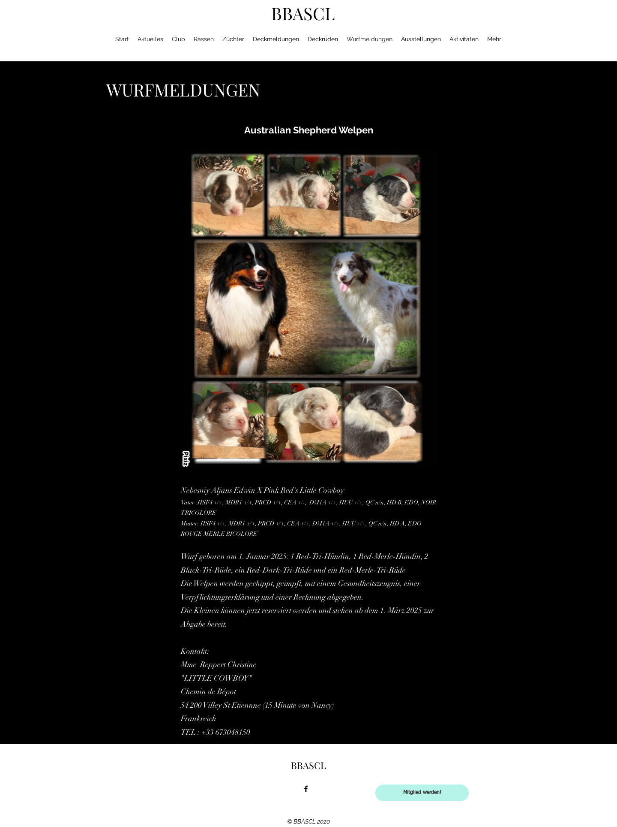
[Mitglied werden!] (422, 793)
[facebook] (306, 789)
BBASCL (303, 13)
